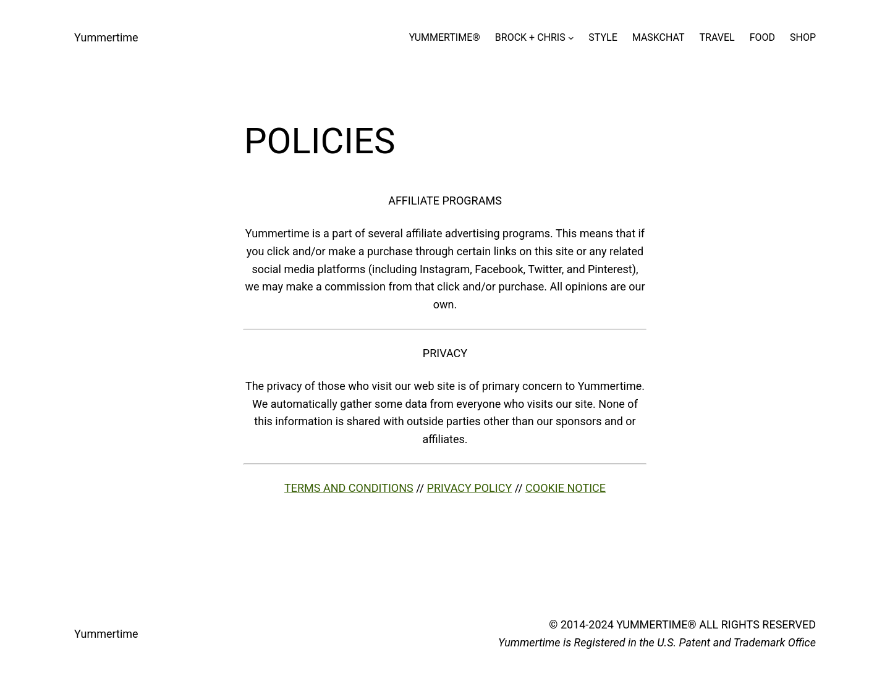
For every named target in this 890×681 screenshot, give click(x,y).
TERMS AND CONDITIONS (348, 487)
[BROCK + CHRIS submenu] (571, 38)
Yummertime (106, 37)
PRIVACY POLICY (469, 487)
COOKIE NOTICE (565, 487)
